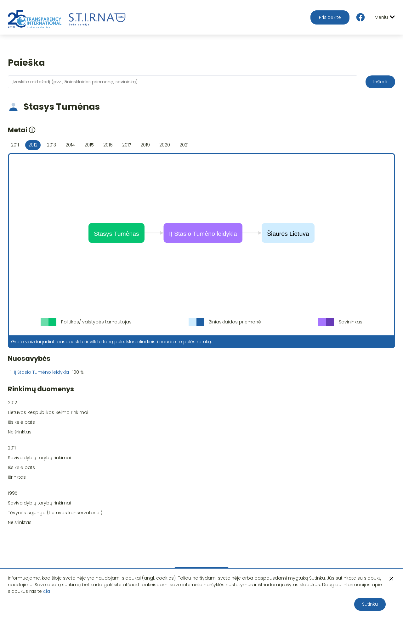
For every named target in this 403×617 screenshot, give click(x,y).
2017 (126, 145)
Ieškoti (380, 82)
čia (46, 591)
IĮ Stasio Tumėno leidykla (41, 372)
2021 (184, 145)
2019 (145, 145)
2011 (15, 145)
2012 (32, 145)
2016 (108, 145)
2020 (164, 145)
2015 (89, 145)
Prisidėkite (330, 17)
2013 (51, 145)
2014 (70, 145)
